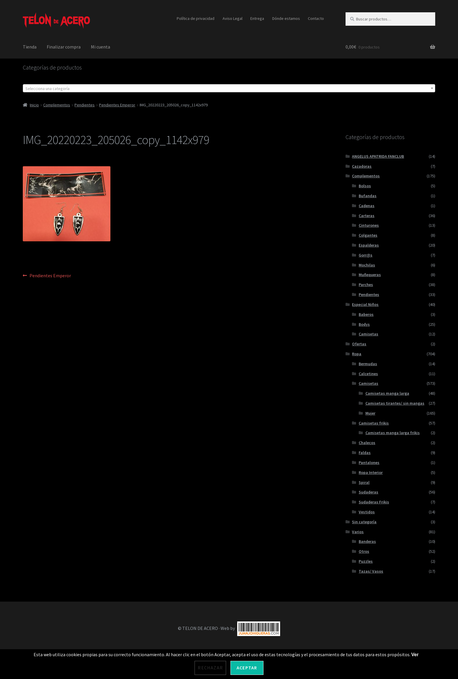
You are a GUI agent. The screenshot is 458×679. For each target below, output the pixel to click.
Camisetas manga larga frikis (392, 432)
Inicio (34, 105)
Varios (358, 531)
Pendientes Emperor (117, 105)
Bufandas (368, 195)
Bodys (364, 324)
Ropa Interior (371, 472)
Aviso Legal (232, 18)
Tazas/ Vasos (371, 571)
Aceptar (247, 668)
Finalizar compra (64, 47)
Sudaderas (368, 492)
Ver (415, 654)
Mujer (370, 413)
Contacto (316, 18)
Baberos (366, 314)
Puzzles (366, 561)
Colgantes (368, 235)
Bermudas (368, 363)
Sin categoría (364, 521)
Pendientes (84, 105)
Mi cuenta (100, 47)
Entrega (257, 18)
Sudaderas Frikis (374, 502)
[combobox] (229, 88)
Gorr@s (365, 255)
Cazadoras (362, 166)
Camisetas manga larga (387, 393)
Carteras (366, 215)
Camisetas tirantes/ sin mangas (394, 403)
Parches (366, 284)
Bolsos (365, 185)
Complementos (56, 105)
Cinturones (369, 225)
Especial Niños (365, 304)
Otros (364, 551)
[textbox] (229, 88)
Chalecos (367, 442)
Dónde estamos (286, 18)
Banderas (367, 541)
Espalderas (369, 245)
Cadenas (366, 205)
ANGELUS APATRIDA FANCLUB (378, 156)
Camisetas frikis (374, 423)
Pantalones (369, 462)
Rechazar (210, 668)
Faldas (365, 452)
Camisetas (368, 334)
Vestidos (367, 512)
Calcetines (368, 373)
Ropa (356, 353)
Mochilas (367, 265)
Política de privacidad (195, 18)
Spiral (364, 482)
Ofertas (359, 344)
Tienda (30, 47)
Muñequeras (370, 274)
